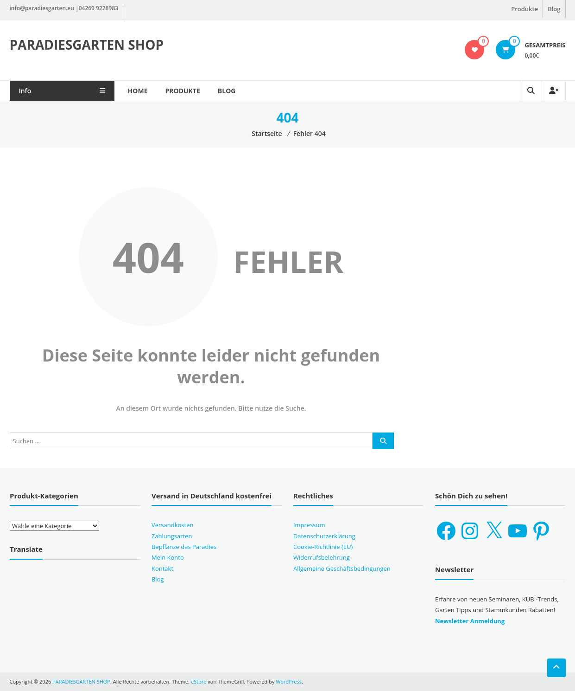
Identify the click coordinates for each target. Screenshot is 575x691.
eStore (198, 681)
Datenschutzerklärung (324, 536)
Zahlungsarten (172, 536)
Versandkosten (172, 525)
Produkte (524, 9)
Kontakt (162, 568)
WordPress (289, 681)
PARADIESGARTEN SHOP (87, 44)
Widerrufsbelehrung (321, 557)
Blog (554, 9)
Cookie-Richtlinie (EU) (323, 546)
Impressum (309, 525)
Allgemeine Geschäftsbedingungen (342, 568)
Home (140, 90)
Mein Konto (168, 557)
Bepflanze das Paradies (184, 546)
